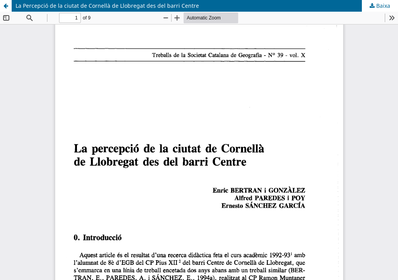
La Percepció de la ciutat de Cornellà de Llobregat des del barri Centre (107, 5)
